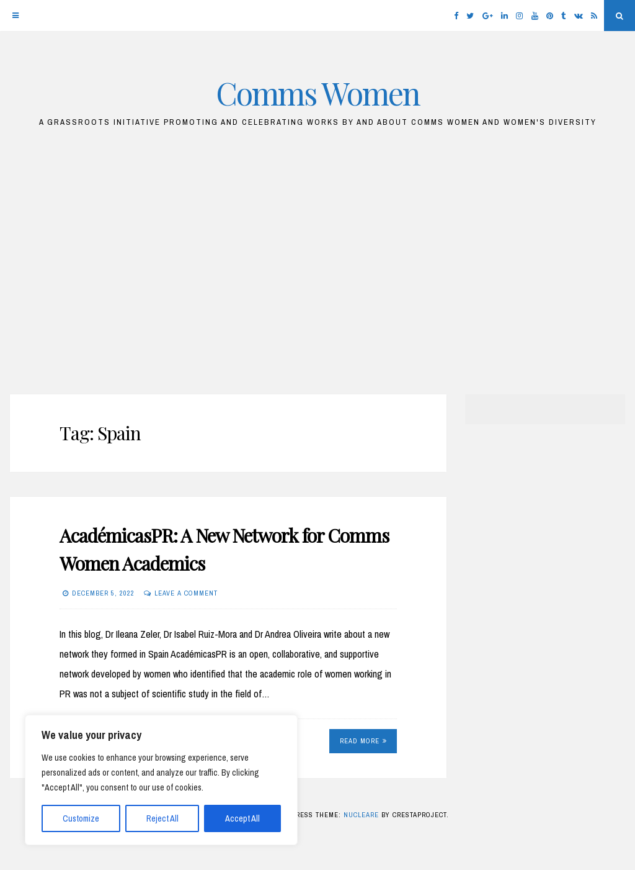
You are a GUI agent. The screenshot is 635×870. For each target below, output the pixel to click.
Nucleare (361, 814)
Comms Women (318, 93)
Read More (363, 740)
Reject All (162, 818)
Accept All (242, 818)
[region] (161, 780)
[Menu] (15, 15)
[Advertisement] (317, 268)
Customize (81, 818)
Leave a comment (186, 593)
